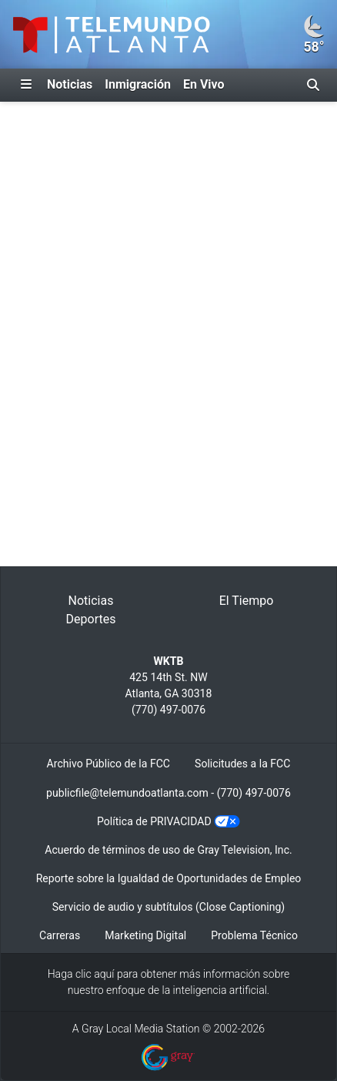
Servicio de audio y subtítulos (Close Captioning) (168, 907)
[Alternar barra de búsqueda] (313, 84)
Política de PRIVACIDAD (154, 821)
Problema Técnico (254, 935)
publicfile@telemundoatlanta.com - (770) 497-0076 (168, 793)
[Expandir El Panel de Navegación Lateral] (26, 84)
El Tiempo (246, 600)
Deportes (91, 619)
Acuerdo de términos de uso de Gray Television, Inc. (168, 850)
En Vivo (204, 84)
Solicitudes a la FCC (242, 763)
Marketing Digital (145, 935)
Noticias (69, 84)
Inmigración (138, 84)
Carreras (59, 935)
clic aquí (95, 974)
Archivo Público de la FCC (108, 763)
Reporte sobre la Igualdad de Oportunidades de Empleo (169, 878)
